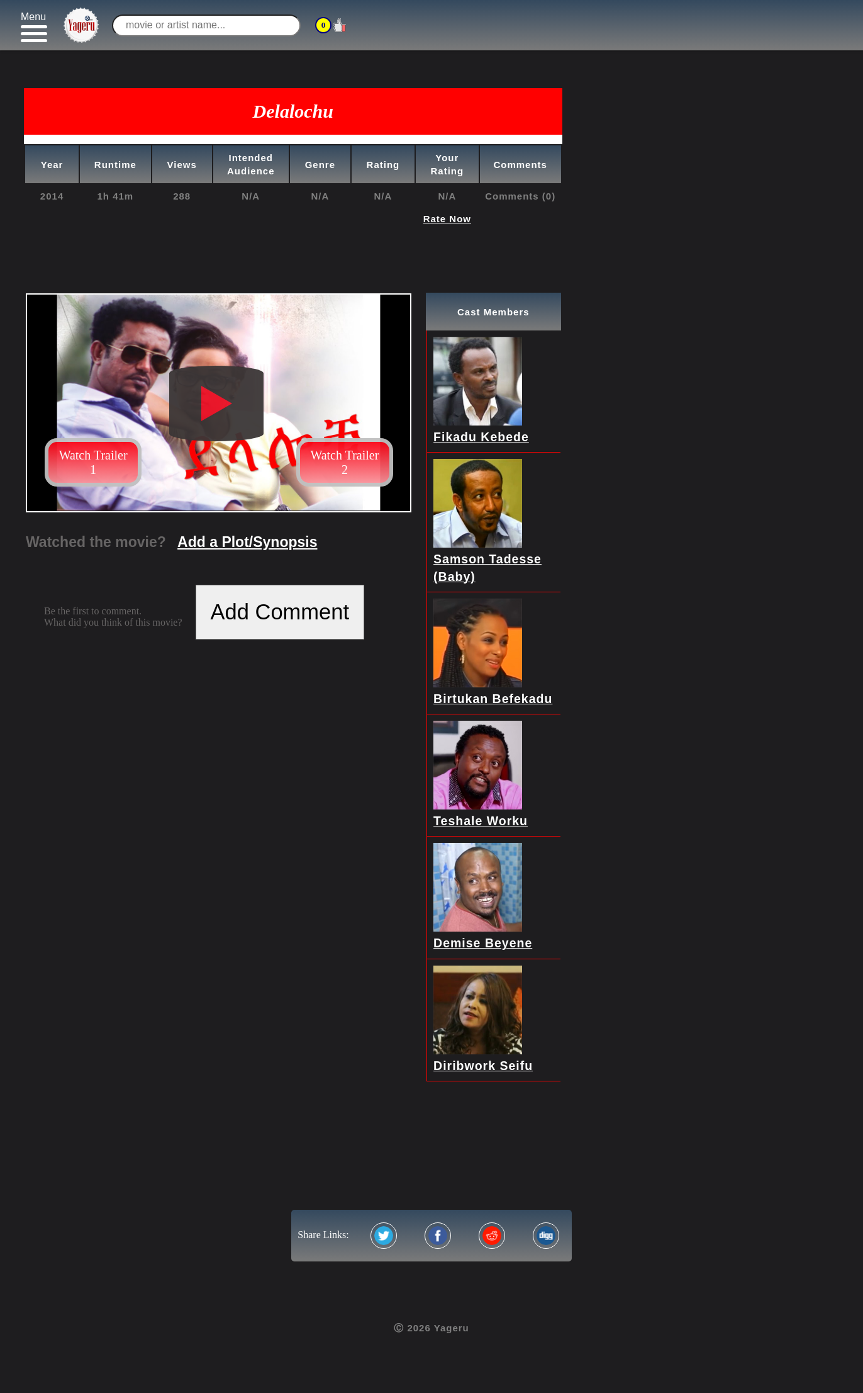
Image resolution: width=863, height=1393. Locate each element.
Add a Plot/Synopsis (247, 542)
